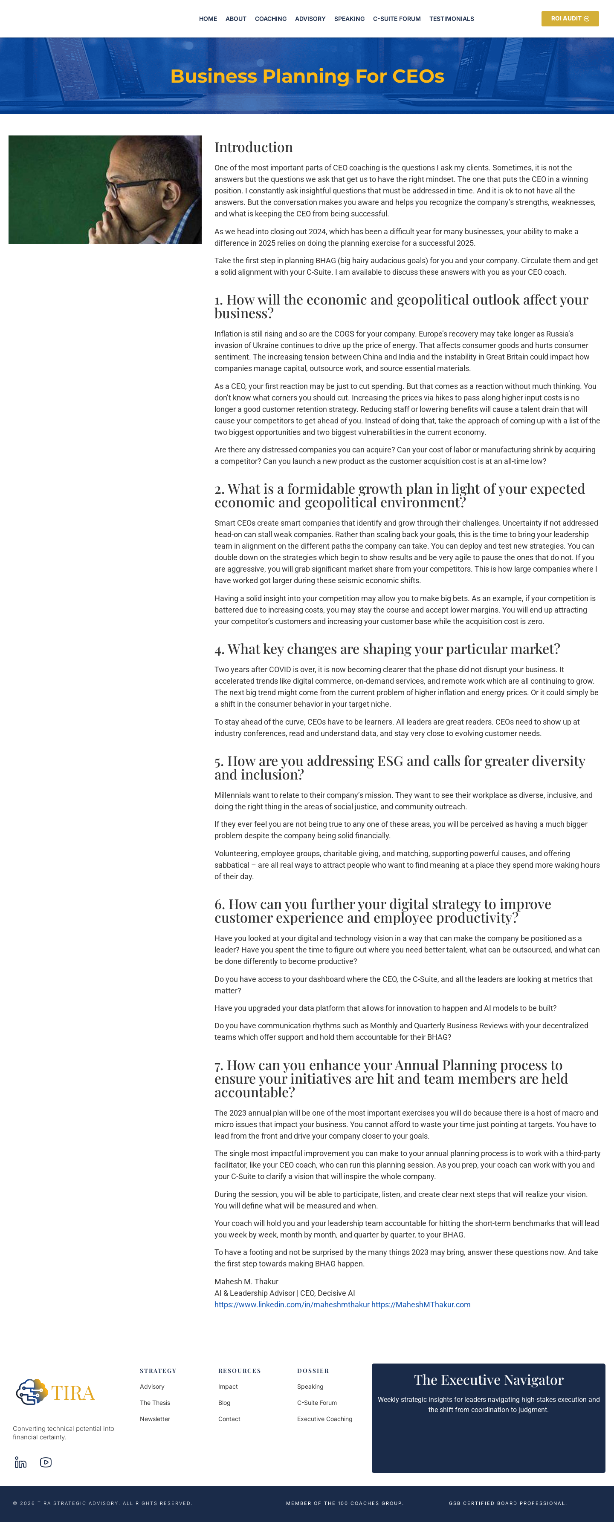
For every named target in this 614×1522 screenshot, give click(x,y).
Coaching (271, 18)
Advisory (310, 18)
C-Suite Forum (397, 18)
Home (208, 18)
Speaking (349, 18)
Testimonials (451, 18)
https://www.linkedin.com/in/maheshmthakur (292, 1304)
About (236, 18)
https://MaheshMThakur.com (421, 1304)
